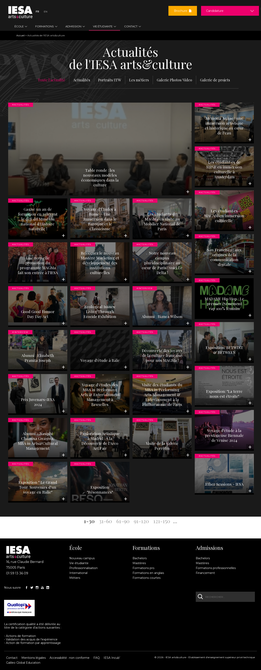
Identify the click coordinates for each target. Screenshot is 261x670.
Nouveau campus (82, 558)
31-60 (105, 520)
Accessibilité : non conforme (70, 658)
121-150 (161, 520)
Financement (205, 573)
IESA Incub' (112, 658)
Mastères (139, 563)
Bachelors (140, 558)
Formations (146, 547)
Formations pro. (144, 568)
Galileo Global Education (23, 662)
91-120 (141, 520)
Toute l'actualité (51, 80)
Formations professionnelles (216, 568)
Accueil (20, 35)
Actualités (81, 80)
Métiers (74, 578)
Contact (12, 658)
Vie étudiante (78, 563)
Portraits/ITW (109, 80)
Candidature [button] (214, 11)
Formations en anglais (148, 573)
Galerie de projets (215, 80)
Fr (37, 11)
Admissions (209, 547)
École (75, 547)
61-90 (122, 520)
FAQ (96, 658)
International (78, 573)
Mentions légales (33, 658)
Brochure (182, 11)
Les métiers (139, 80)
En (45, 11)
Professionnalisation (83, 568)
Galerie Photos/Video (174, 80)
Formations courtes (146, 578)
